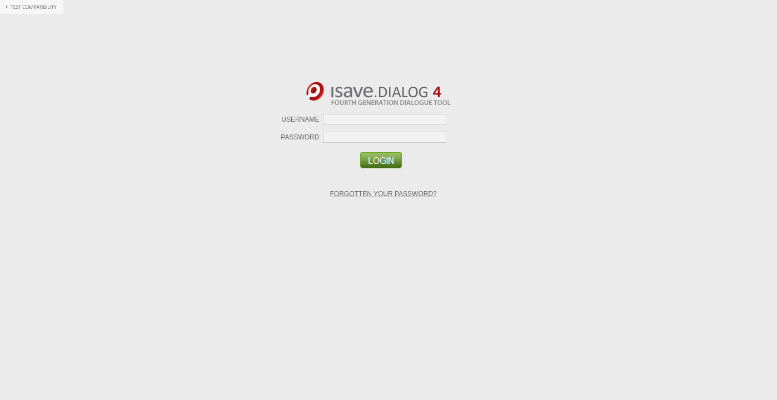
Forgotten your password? (383, 194)
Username (300, 119)
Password (300, 137)
